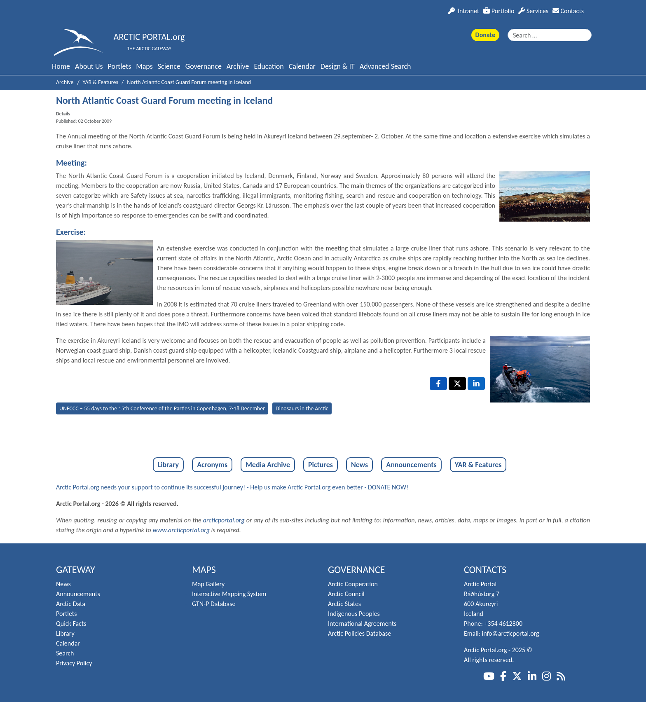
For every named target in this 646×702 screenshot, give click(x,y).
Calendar (302, 66)
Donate (485, 35)
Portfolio (498, 11)
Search (65, 653)
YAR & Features (478, 464)
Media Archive (268, 464)
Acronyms (212, 464)
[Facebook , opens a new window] (438, 383)
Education (268, 66)
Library (168, 464)
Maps (144, 66)
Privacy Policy (74, 663)
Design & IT (338, 66)
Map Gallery (208, 584)
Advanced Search (385, 66)
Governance (203, 66)
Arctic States (344, 604)
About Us (89, 66)
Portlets (119, 66)
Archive (238, 66)
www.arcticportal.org (181, 530)
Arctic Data (70, 604)
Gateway (75, 570)
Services (533, 11)
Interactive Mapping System (229, 594)
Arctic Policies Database (359, 633)
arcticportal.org (224, 520)
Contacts (568, 11)
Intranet (463, 11)
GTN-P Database (213, 604)
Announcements (411, 464)
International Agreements (362, 623)
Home (61, 66)
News (359, 464)
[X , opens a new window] (457, 383)
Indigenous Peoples (354, 614)
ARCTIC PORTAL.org (149, 36)
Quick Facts (71, 623)
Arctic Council (346, 594)
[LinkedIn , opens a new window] (476, 383)
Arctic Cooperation (353, 584)
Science (169, 66)
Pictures (320, 464)
